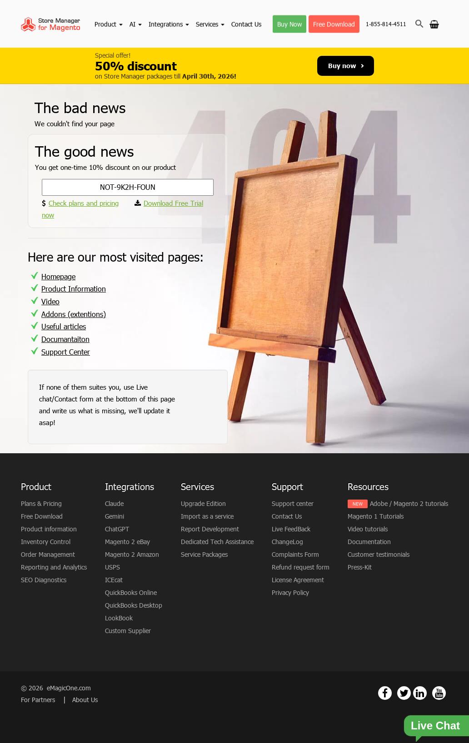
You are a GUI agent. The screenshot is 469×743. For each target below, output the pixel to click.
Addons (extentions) (73, 314)
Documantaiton (65, 339)
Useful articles (63, 326)
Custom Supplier (128, 630)
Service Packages (204, 554)
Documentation (369, 541)
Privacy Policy (290, 592)
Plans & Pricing (41, 503)
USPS (112, 567)
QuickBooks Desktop (133, 605)
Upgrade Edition (203, 503)
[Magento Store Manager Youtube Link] (439, 693)
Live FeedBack (291, 529)
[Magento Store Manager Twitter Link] (404, 693)
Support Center (65, 351)
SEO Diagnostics (43, 580)
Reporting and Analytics (54, 567)
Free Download (334, 24)
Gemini (114, 516)
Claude (114, 503)
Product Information (73, 288)
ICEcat (114, 580)
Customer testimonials (378, 554)
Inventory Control (45, 541)
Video (50, 301)
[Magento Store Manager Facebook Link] (385, 693)
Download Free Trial (173, 203)
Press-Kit (360, 567)
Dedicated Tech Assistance (217, 541)
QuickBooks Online (131, 592)
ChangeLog (287, 541)
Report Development (210, 529)
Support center (293, 503)
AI (136, 24)
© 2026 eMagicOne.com (56, 688)
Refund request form (300, 567)
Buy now (346, 65)
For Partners (39, 699)
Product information (49, 529)
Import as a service (207, 516)
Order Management (48, 554)
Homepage (58, 276)
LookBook (119, 618)
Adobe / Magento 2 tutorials (409, 503)
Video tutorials (368, 529)
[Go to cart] (434, 23)
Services (210, 24)
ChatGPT (117, 529)
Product (109, 24)
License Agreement (298, 580)
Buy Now (289, 24)
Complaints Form (295, 554)
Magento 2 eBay (127, 541)
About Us (85, 699)
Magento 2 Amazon (132, 554)
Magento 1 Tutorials (376, 516)
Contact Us (246, 24)
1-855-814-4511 (386, 24)
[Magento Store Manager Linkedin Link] (420, 693)
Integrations (169, 24)
